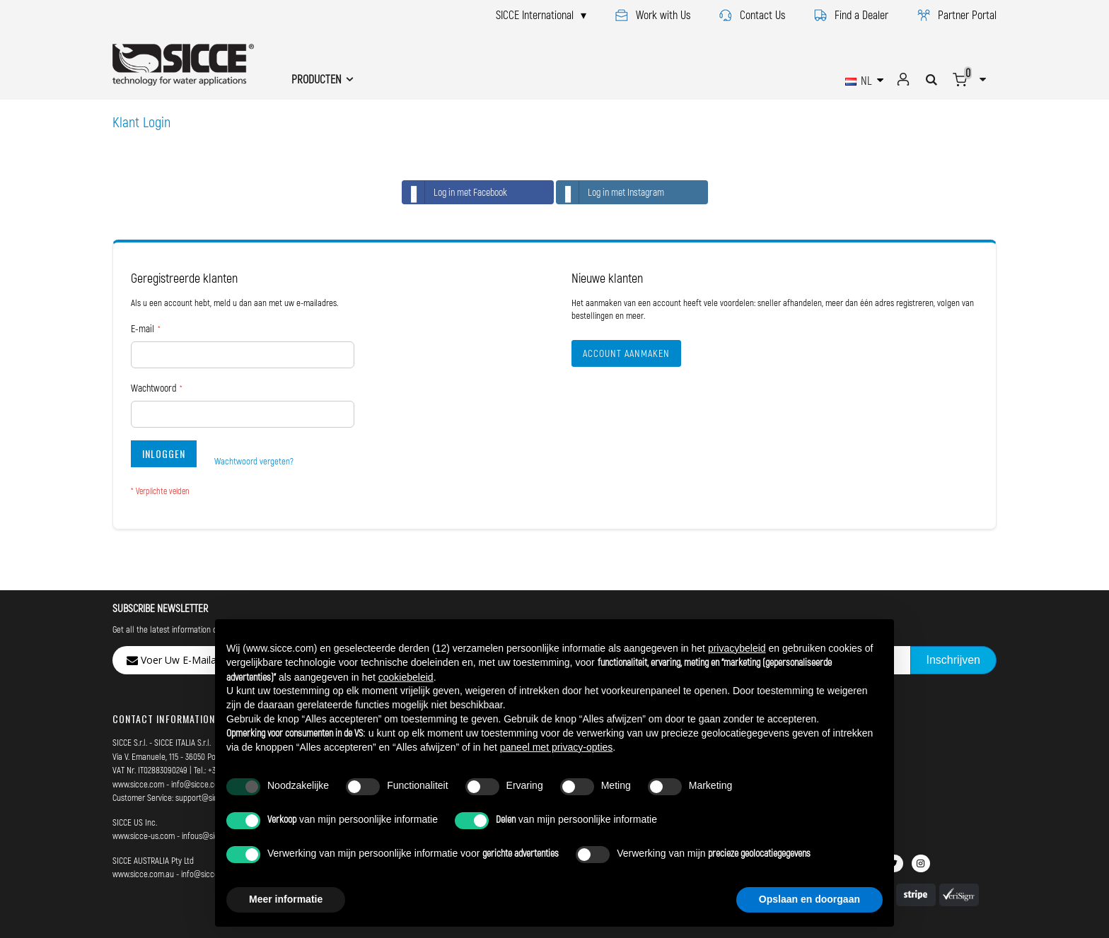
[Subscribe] (953, 660)
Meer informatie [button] (286, 899)
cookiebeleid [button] (406, 677)
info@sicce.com (198, 784)
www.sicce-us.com (143, 835)
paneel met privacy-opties (556, 747)
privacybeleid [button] (737, 648)
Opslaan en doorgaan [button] (809, 899)
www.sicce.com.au (143, 873)
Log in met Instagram (610, 192)
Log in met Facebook (454, 192)
